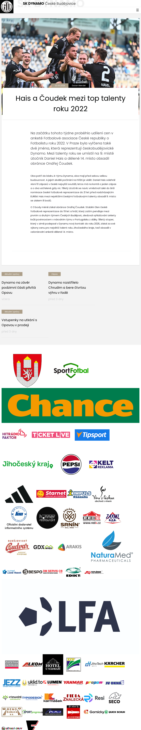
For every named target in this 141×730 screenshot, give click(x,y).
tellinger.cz (133, 718)
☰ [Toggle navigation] (137, 10)
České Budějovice (49, 3)
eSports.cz (62, 718)
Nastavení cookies (12, 725)
